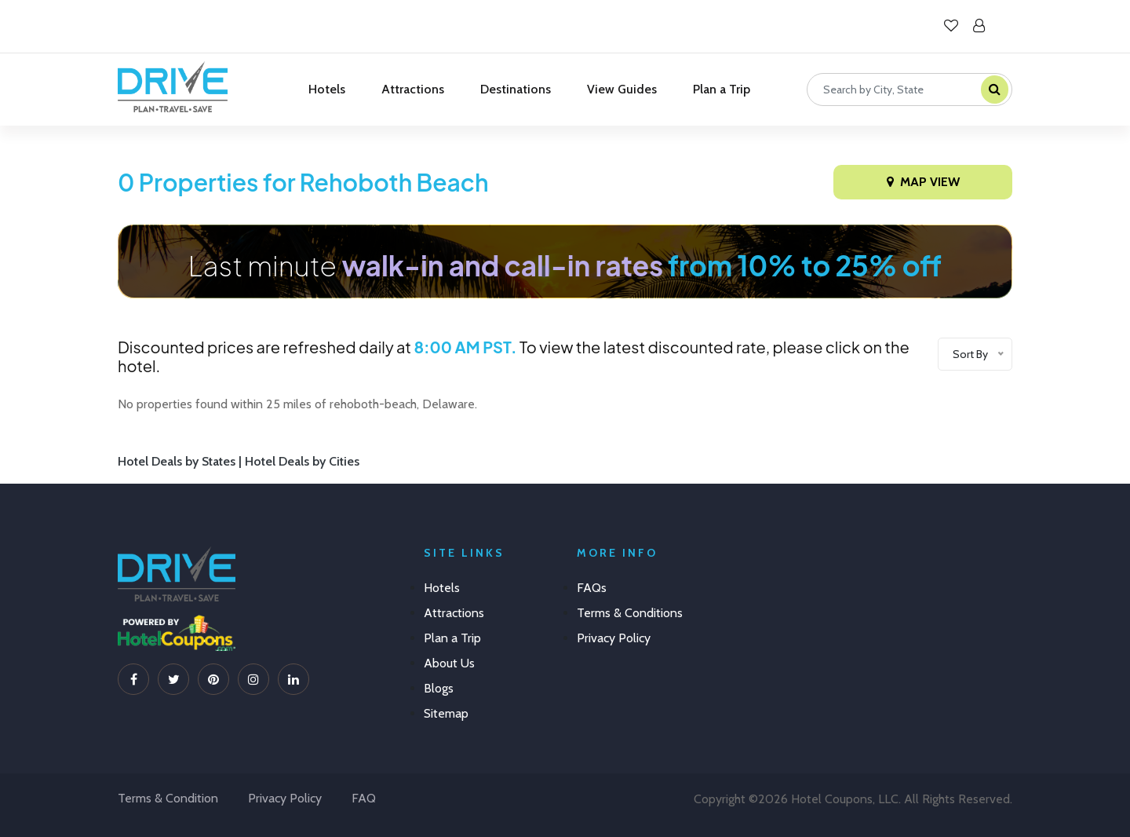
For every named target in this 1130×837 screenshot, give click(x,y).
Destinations (515, 89)
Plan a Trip (721, 89)
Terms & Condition (168, 798)
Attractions (412, 89)
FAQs (592, 587)
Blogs (439, 688)
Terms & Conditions (630, 612)
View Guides (622, 89)
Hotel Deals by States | (181, 461)
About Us (449, 663)
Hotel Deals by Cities (302, 461)
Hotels (326, 89)
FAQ (364, 798)
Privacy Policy (614, 637)
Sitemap (446, 713)
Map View (923, 181)
